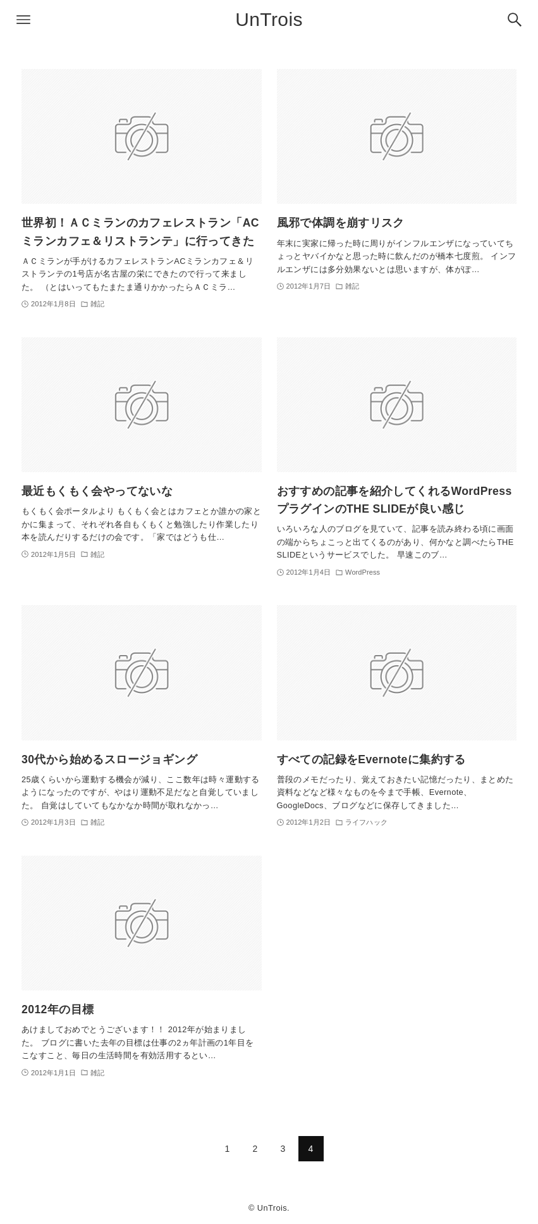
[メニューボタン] (23, 19)
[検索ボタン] (514, 19)
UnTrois (269, 19)
